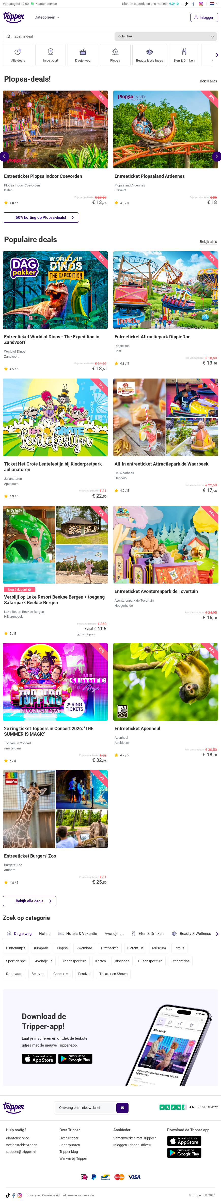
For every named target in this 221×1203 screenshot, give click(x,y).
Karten (101, 962)
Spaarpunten (69, 1145)
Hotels (45, 933)
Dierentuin (137, 948)
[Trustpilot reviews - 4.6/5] (189, 1107)
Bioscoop (123, 962)
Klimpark (41, 948)
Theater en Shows (115, 975)
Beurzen (38, 975)
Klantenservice (17, 1138)
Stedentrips (182, 962)
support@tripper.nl (21, 1152)
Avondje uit (114, 933)
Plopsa (115, 53)
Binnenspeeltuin (74, 962)
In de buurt (50, 53)
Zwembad (85, 948)
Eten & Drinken (186, 53)
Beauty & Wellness (150, 53)
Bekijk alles (208, 81)
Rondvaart (14, 975)
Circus (182, 948)
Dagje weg (83, 53)
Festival (85, 975)
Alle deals (18, 53)
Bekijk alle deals (33, 901)
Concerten (62, 975)
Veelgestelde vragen (21, 1145)
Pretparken (111, 948)
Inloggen (204, 17)
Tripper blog (68, 1152)
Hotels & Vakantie (77, 933)
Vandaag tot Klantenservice (30, 4)
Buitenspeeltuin (152, 962)
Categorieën (45, 17)
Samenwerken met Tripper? (134, 1138)
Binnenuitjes (15, 948)
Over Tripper (68, 1138)
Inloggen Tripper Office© (132, 1145)
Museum (161, 948)
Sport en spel (16, 962)
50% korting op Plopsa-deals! (45, 218)
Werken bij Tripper (73, 1159)
